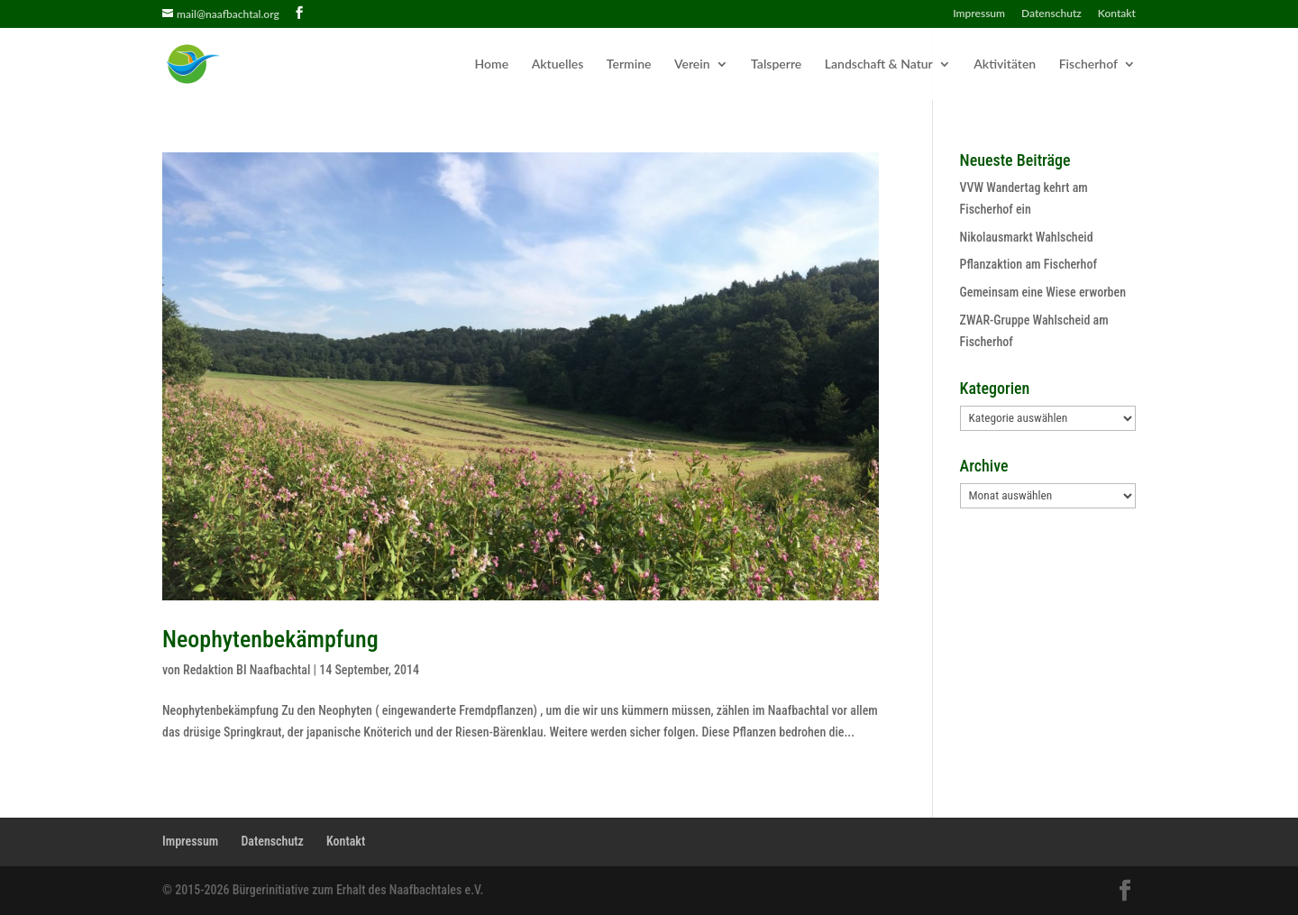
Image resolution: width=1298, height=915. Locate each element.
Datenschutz (1051, 14)
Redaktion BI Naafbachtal (246, 670)
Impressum (979, 14)
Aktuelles (558, 64)
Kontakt (1117, 14)
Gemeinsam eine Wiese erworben (1043, 292)
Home (492, 64)
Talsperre (776, 64)
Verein (692, 64)
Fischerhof (1088, 64)
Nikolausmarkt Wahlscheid (1026, 237)
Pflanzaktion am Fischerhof (1028, 264)
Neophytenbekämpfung (270, 639)
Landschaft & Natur (879, 64)
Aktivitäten (1005, 64)
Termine (629, 64)
